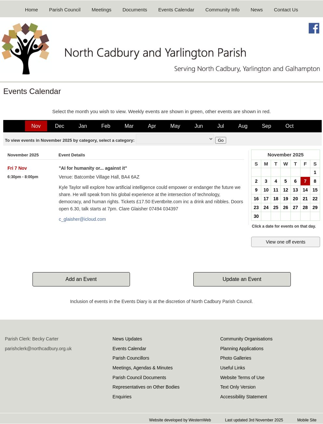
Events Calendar (176, 9)
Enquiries (121, 396)
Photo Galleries (236, 358)
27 (295, 207)
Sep (266, 126)
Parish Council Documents (139, 377)
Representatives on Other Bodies (145, 387)
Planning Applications (242, 348)
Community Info (222, 9)
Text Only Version (238, 387)
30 (256, 216)
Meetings (101, 9)
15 (315, 189)
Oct (290, 126)
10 (266, 189)
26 (285, 207)
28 (305, 207)
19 (285, 198)
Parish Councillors (130, 358)
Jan (83, 126)
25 (275, 207)
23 (256, 207)
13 (295, 189)
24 (266, 207)
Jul (220, 126)
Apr (152, 126)
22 (315, 198)
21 (305, 198)
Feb (105, 126)
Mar (129, 126)
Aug (242, 126)
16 (256, 198)
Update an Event (242, 279)
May (175, 126)
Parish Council (65, 9)
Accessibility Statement (243, 396)
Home (31, 9)
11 (275, 189)
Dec (59, 126)
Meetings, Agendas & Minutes (142, 367)
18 (275, 198)
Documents (135, 9)
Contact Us (286, 9)
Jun (199, 126)
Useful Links (232, 367)
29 (315, 207)
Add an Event (81, 279)
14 (305, 189)
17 (266, 198)
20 (295, 198)
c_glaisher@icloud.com (82, 219)
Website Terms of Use (242, 377)
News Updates (127, 338)
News (257, 9)
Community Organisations (246, 338)
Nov (36, 126)
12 (285, 189)
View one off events (285, 242)
